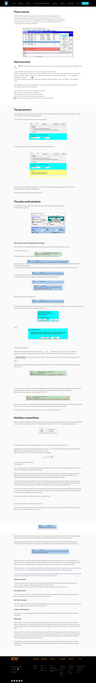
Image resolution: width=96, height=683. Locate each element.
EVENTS (51, 666)
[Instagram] (12, 681)
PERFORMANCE (62, 668)
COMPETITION (62, 666)
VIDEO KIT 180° (43, 668)
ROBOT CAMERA (43, 670)
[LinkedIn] (19, 681)
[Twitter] (17, 681)
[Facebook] (14, 681)
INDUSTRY (61, 670)
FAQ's (78, 672)
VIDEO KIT (42, 666)
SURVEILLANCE (62, 674)
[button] (21, 3)
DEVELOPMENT (53, 668)
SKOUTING (35, 668)
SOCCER (61, 672)
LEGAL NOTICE (79, 668)
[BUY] (85, 3)
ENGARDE (35, 666)
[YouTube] (21, 681)
